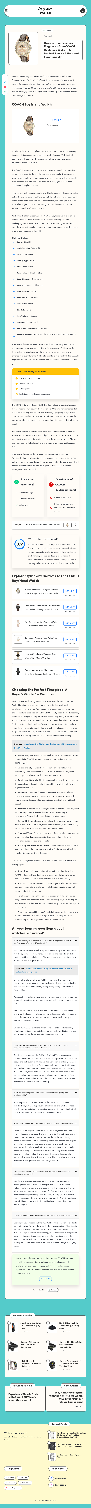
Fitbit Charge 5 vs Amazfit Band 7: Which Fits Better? (32, 1368)
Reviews (47, 32)
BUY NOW (56, 122)
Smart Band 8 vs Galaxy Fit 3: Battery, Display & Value (33, 1330)
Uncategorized (13, 1492)
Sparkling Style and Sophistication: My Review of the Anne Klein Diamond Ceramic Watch (71, 1439)
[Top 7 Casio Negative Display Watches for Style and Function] (52, 1450)
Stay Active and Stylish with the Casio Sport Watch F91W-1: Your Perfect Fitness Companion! (69, 1404)
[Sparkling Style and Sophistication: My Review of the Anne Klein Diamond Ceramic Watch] (52, 1439)
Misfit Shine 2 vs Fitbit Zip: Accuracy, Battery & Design (71, 1330)
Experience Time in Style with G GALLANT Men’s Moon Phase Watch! (23, 1404)
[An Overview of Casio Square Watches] (52, 1460)
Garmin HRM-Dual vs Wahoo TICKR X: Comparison (33, 1349)
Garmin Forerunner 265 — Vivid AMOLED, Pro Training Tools (72, 1368)
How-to (23, 1481)
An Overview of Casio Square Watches (69, 1460)
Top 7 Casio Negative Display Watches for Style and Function (69, 1449)
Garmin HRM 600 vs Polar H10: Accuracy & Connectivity (71, 1349)
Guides (10, 1481)
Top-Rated (25, 1487)
